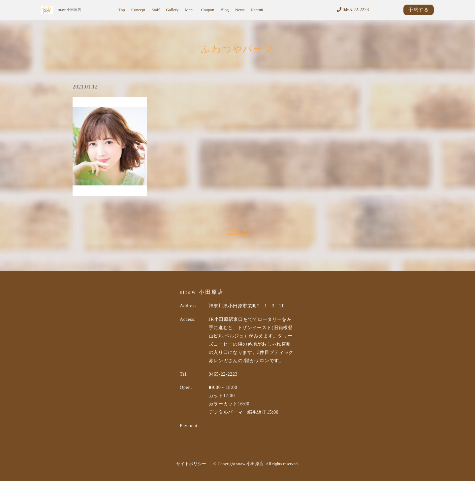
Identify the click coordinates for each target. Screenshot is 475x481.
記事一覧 (237, 230)
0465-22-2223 (353, 9)
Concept (138, 10)
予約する (418, 9)
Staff (155, 10)
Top (121, 10)
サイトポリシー (191, 463)
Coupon (207, 10)
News (240, 10)
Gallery (172, 10)
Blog (225, 10)
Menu (190, 10)
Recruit (257, 10)
